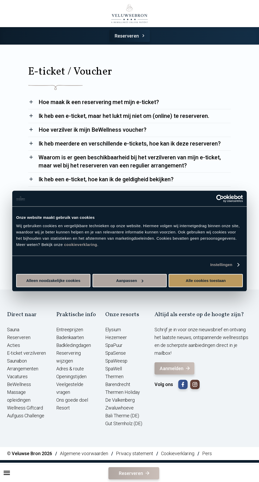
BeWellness (19, 384)
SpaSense (115, 353)
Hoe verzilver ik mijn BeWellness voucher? (92, 129)
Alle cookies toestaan (206, 280)
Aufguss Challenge (25, 415)
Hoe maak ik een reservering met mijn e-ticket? (99, 102)
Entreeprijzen (69, 329)
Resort (63, 408)
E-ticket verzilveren (26, 353)
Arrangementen (22, 368)
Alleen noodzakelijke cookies (53, 280)
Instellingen (221, 264)
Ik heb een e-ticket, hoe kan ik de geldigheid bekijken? (106, 179)
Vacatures (17, 376)
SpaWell (113, 368)
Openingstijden (71, 376)
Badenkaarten (70, 337)
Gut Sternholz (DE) (123, 423)
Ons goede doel (72, 400)
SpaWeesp (116, 361)
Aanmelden (175, 368)
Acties (13, 345)
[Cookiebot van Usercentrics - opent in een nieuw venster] (220, 198)
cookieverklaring (80, 244)
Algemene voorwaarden (84, 453)
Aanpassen (129, 280)
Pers (207, 453)
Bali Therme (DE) (122, 415)
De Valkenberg (120, 400)
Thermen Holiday (122, 392)
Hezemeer (116, 337)
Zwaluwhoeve (119, 408)
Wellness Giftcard (25, 408)
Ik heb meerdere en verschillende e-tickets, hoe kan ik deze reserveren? (130, 143)
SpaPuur (113, 345)
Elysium (113, 329)
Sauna (13, 329)
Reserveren (130, 36)
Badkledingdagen (73, 345)
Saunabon (17, 361)
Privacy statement (134, 453)
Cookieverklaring (177, 453)
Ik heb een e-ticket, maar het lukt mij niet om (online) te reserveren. (124, 116)
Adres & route (70, 368)
